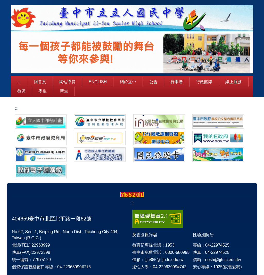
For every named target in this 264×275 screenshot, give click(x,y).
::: (19, 82)
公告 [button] (153, 82)
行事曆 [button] (176, 82)
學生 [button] (42, 91)
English (98, 82)
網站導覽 (67, 82)
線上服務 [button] (233, 82)
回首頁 (40, 82)
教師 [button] (21, 91)
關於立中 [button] (128, 82)
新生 (64, 91)
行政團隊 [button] (204, 82)
